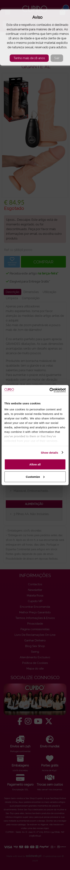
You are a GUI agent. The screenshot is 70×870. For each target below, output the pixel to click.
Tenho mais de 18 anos (29, 58)
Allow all (35, 464)
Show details (49, 452)
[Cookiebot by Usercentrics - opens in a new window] (50, 390)
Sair (56, 58)
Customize (35, 476)
